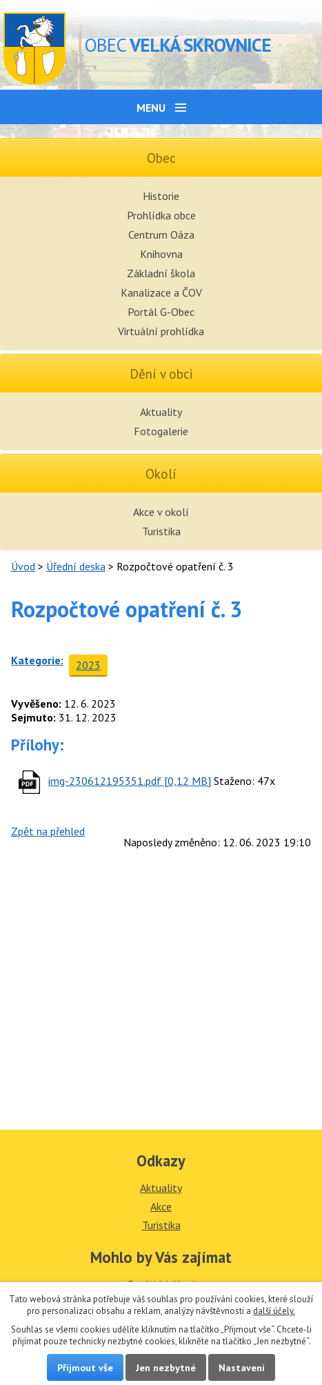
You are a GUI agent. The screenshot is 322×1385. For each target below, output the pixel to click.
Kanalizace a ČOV (161, 292)
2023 (88, 665)
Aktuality (161, 412)
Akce (161, 1206)
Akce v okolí (161, 512)
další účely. (274, 1311)
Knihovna (161, 254)
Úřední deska (75, 566)
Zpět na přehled (48, 831)
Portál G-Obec (161, 312)
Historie (161, 196)
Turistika (161, 531)
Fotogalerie (161, 431)
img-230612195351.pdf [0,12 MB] (129, 781)
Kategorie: (37, 660)
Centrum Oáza (161, 234)
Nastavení (242, 1367)
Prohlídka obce (161, 215)
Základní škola (161, 273)
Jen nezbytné (166, 1367)
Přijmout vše (85, 1367)
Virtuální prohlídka (161, 331)
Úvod (23, 566)
